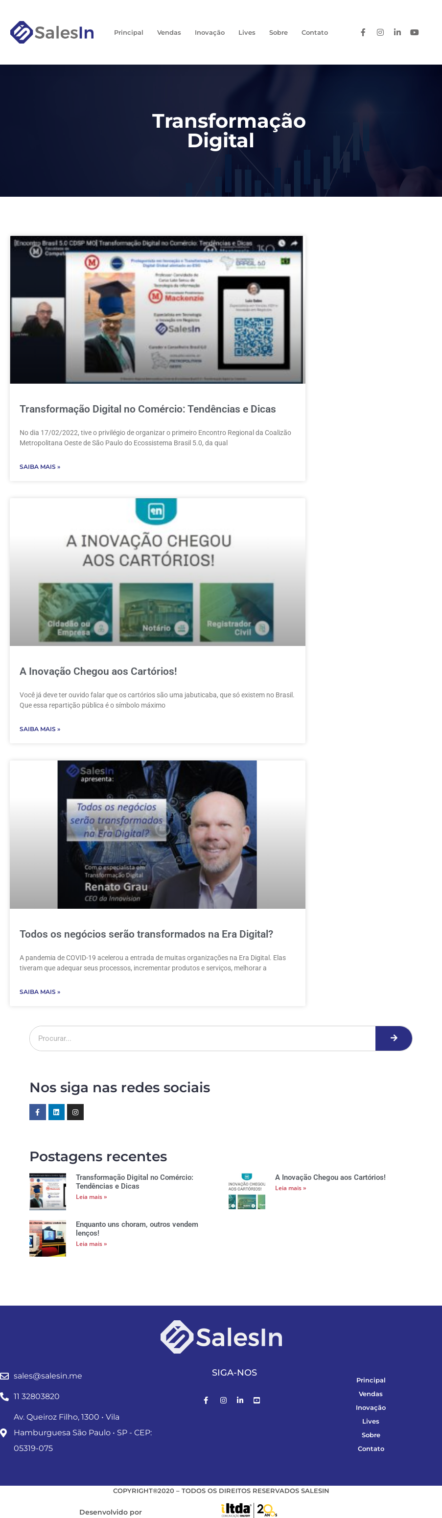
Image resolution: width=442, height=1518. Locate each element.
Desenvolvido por (110, 1512)
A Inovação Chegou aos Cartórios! (98, 671)
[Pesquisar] (393, 1038)
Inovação (210, 32)
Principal (128, 32)
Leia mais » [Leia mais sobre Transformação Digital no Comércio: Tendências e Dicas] (91, 1197)
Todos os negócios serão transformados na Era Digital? (146, 934)
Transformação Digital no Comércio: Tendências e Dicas (148, 409)
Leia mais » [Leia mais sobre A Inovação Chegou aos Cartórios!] (290, 1188)
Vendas (169, 32)
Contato (315, 32)
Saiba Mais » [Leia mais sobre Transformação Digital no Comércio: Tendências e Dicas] (40, 466)
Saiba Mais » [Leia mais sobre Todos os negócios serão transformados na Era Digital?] (40, 991)
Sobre (278, 32)
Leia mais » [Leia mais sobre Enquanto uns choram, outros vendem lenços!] (91, 1244)
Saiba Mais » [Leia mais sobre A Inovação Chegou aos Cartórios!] (40, 729)
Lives (247, 32)
